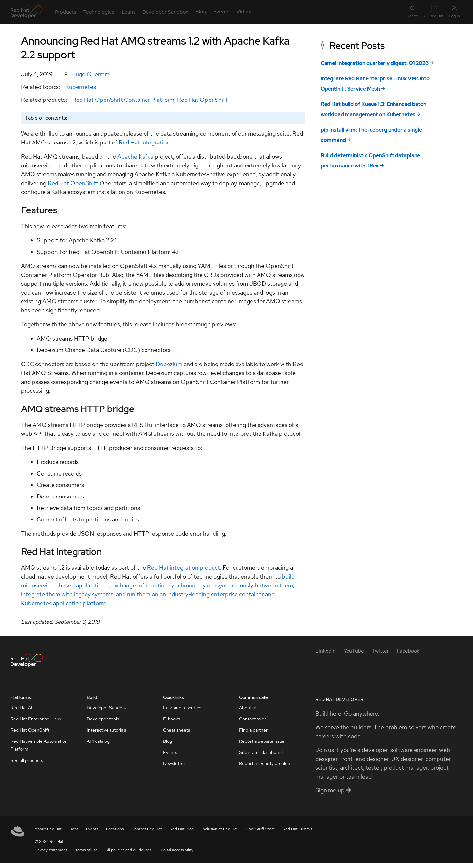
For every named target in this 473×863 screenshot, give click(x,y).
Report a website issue (261, 741)
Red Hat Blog (182, 828)
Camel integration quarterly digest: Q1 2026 (375, 63)
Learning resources (182, 708)
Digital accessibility (176, 849)
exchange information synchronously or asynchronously (181, 585)
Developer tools (103, 719)
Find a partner (253, 730)
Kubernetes (80, 87)
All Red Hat (433, 12)
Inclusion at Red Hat (220, 828)
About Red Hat (48, 828)
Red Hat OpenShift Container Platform (123, 99)
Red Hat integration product (183, 567)
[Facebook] (408, 650)
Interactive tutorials (106, 730)
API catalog (98, 741)
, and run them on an (139, 594)
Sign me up (333, 790)
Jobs (74, 828)
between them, (273, 585)
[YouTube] (354, 650)
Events (170, 752)
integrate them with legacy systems (67, 594)
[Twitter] (380, 650)
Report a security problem (265, 763)
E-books (171, 719)
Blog (167, 741)
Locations (115, 828)
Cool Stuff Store (260, 828)
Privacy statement (51, 849)
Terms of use (86, 849)
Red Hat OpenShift (202, 99)
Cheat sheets (176, 730)
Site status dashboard (261, 752)
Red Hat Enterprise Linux (36, 719)
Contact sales (252, 719)
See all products (27, 760)
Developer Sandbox (107, 708)
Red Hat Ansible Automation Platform (39, 745)
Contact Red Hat (146, 828)
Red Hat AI (21, 708)
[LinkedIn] (325, 650)
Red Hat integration (144, 142)
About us (248, 708)
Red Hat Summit (297, 828)
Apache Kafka (135, 156)
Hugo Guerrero (90, 74)
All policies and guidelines (128, 849)
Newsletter (174, 763)
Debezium (169, 364)
